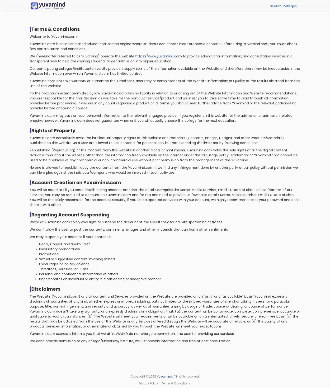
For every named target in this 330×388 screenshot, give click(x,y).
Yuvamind (164, 376)
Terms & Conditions (175, 383)
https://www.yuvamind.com (158, 56)
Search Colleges (283, 6)
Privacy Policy (148, 383)
